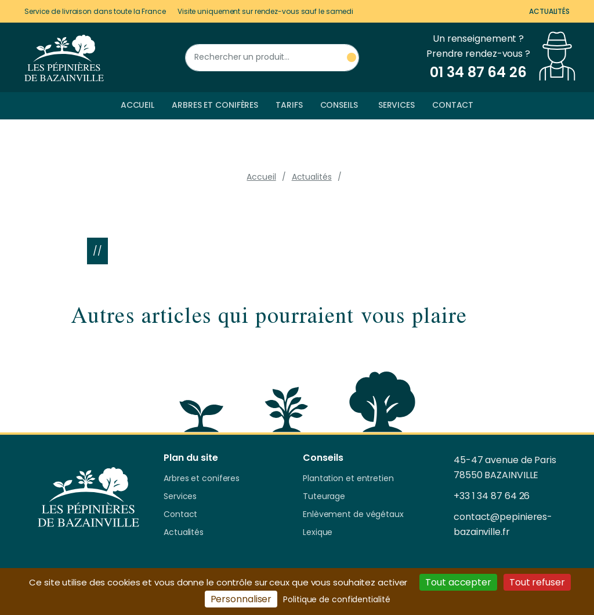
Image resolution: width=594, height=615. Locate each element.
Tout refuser (537, 582)
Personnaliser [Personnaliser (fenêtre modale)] (241, 599)
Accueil (137, 105)
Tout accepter (458, 582)
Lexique (317, 532)
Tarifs (289, 105)
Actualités (549, 11)
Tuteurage (324, 496)
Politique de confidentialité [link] (336, 599)
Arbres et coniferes (202, 478)
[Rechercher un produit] (272, 57)
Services (396, 105)
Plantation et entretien (348, 478)
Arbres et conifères (215, 105)
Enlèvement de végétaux (353, 514)
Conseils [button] (339, 105)
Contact (452, 105)
